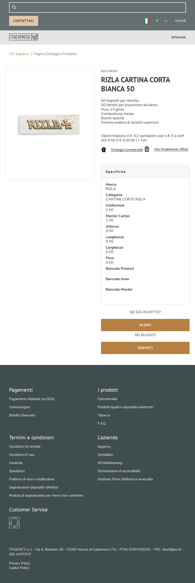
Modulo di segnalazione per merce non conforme (46, 495)
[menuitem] (178, 37)
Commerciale (107, 399)
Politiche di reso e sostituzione (31, 479)
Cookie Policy (19, 568)
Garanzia (15, 463)
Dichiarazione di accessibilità (119, 471)
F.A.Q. (102, 423)
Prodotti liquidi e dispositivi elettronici (125, 407)
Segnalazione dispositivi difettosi (33, 487)
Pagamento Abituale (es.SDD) (32, 399)
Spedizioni (17, 471)
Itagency (104, 446)
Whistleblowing (110, 463)
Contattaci (23, 21)
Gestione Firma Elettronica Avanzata (125, 479)
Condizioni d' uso (21, 454)
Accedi (145, 325)
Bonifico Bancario (22, 415)
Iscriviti (145, 348)
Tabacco (104, 415)
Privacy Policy (19, 563)
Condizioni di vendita (24, 446)
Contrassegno (19, 407)
